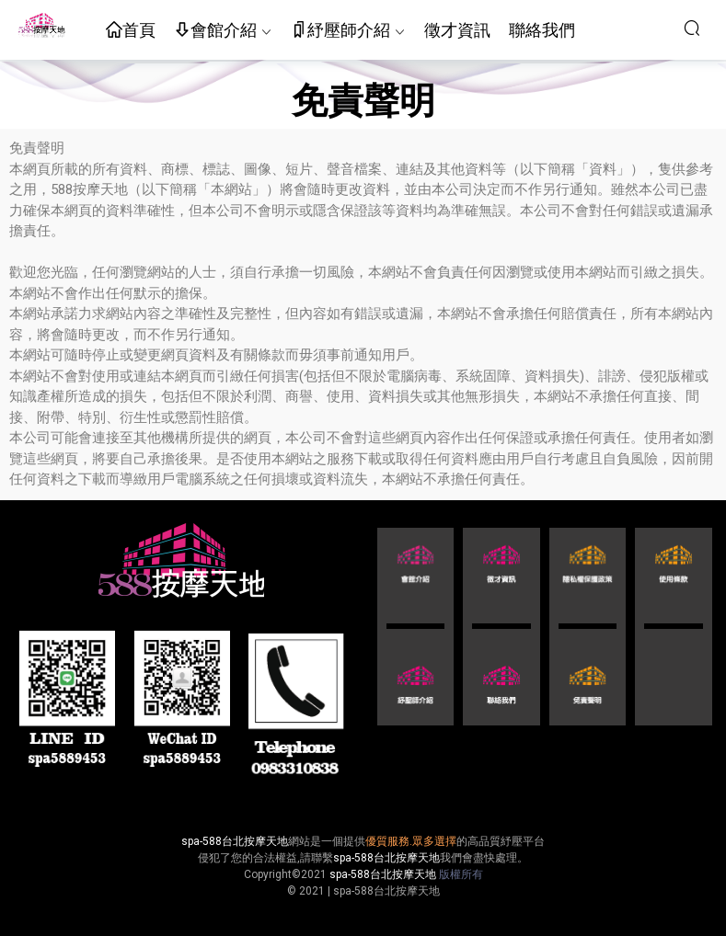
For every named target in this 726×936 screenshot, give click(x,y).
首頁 (131, 30)
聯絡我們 (542, 30)
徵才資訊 (457, 30)
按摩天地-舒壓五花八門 (41, 27)
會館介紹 (215, 30)
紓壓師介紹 (340, 30)
